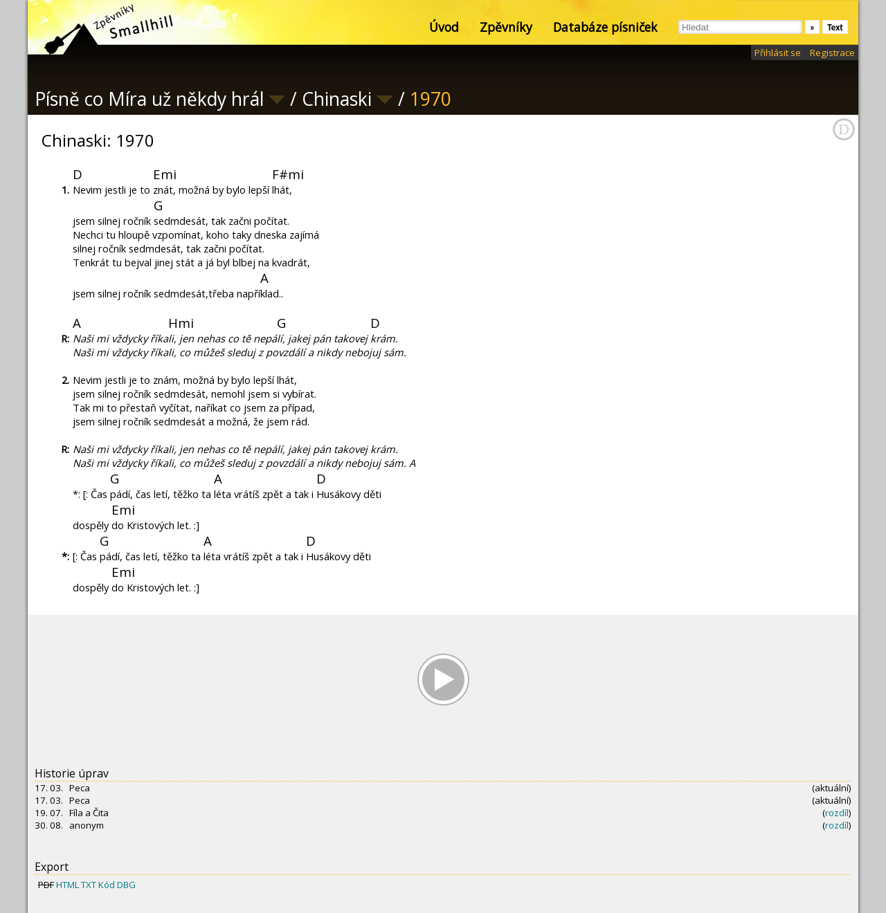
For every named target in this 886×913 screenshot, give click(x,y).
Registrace (832, 52)
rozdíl (837, 812)
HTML (67, 884)
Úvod (444, 27)
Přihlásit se (777, 52)
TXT (88, 884)
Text (835, 27)
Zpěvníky (506, 27)
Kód (106, 884)
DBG (126, 884)
